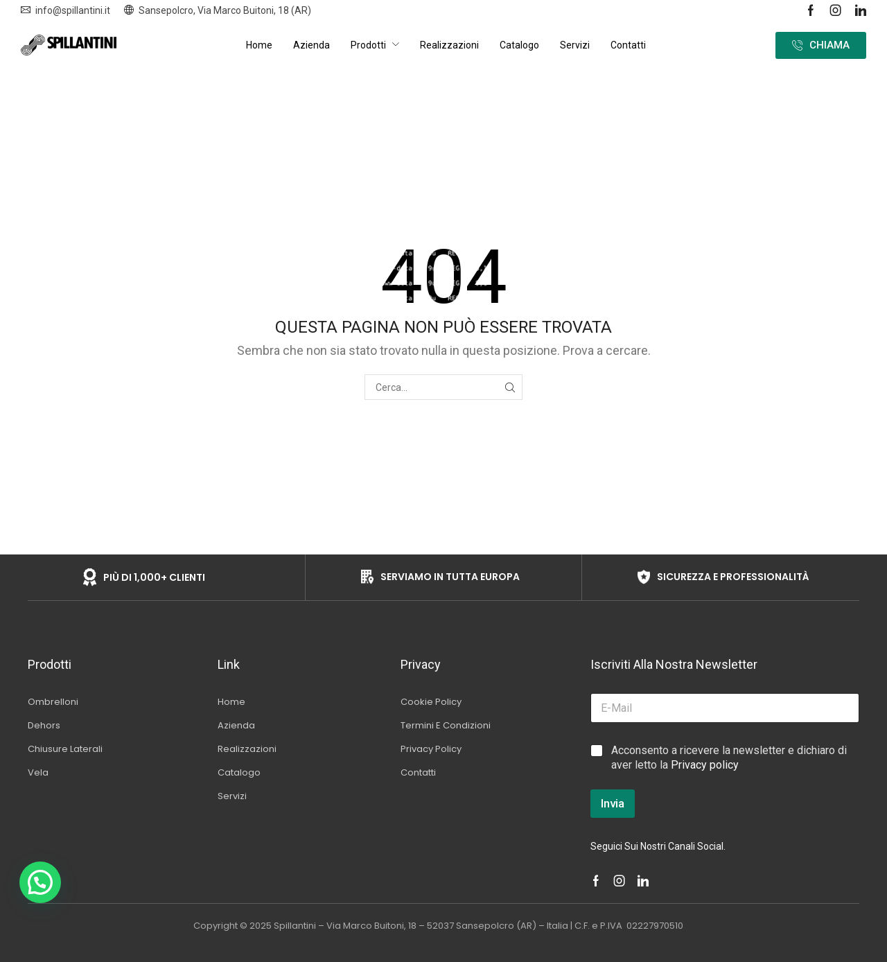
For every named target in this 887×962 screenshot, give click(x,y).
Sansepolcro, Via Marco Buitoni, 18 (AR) (225, 10)
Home (416, 76)
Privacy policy (705, 764)
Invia (612, 803)
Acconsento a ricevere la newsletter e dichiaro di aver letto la (729, 757)
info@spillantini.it (72, 10)
